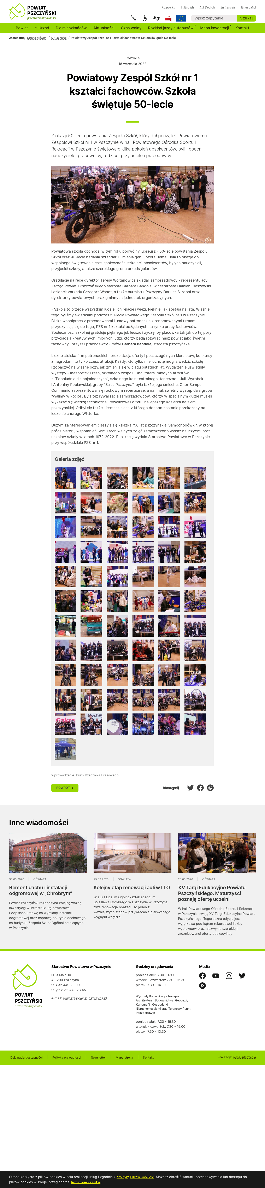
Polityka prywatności (63, 1060)
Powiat (22, 31)
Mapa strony (116, 1060)
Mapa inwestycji (216, 31)
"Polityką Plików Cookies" (137, 1177)
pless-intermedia (244, 1060)
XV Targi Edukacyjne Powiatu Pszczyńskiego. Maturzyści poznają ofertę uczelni (212, 896)
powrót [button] (64, 791)
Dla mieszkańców (71, 31)
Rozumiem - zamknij (87, 1182)
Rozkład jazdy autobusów (172, 31)
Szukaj (246, 18)
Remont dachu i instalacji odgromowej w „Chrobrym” (40, 894)
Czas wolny (131, 31)
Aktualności (103, 31)
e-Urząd (42, 31)
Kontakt (242, 31)
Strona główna (37, 41)
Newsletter (92, 1060)
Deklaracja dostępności (25, 1060)
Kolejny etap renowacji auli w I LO (132, 891)
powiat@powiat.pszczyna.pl (85, 1001)
